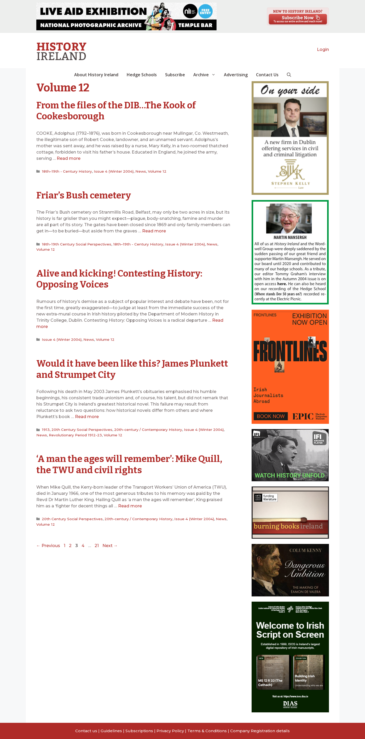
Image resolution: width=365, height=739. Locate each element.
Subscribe (175, 75)
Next (110, 543)
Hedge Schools (142, 75)
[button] (289, 74)
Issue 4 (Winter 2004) (112, 171)
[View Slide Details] (126, 16)
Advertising (236, 75)
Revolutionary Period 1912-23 (74, 433)
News (139, 171)
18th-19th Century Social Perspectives (76, 243)
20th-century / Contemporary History (146, 428)
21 (97, 543)
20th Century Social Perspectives (80, 428)
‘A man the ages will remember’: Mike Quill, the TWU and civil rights (130, 463)
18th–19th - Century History (66, 171)
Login (323, 49)
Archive (206, 74)
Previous (48, 543)
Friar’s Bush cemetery (84, 194)
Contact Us (267, 75)
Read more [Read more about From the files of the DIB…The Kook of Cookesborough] (68, 158)
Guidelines (111, 730)
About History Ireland (96, 75)
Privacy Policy (170, 730)
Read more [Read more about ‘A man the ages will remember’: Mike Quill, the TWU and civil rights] (130, 504)
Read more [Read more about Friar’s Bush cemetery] (154, 230)
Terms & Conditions (207, 730)
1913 (45, 428)
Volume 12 (155, 171)
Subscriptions (139, 730)
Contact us (86, 730)
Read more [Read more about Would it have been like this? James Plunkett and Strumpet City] (87, 415)
